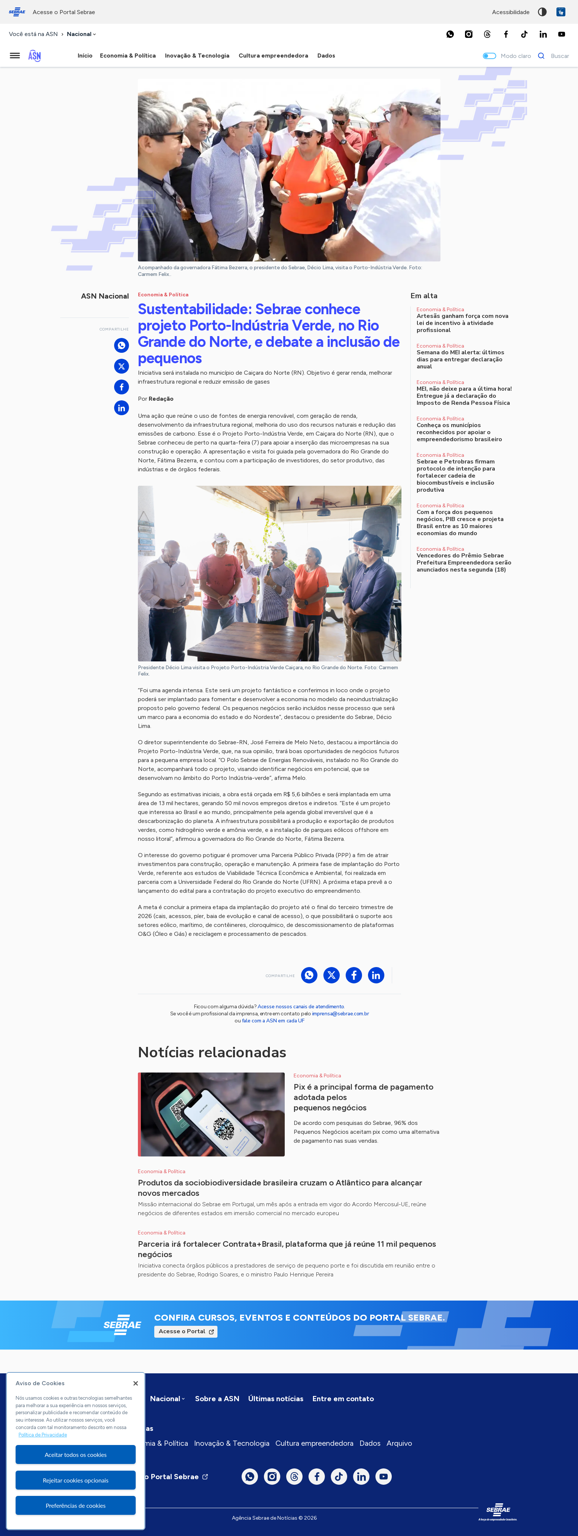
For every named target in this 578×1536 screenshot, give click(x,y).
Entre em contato (343, 1398)
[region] (75, 1451)
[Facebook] (505, 34)
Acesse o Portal (182, 1331)
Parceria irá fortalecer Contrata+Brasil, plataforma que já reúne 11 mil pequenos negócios (287, 1249)
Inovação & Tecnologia (231, 1443)
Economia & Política (155, 1443)
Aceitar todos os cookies (76, 1454)
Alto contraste (542, 12)
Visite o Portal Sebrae (165, 1476)
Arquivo (399, 1443)
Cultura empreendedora (314, 1443)
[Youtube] (561, 34)
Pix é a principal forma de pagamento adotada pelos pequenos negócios (363, 1097)
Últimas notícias (275, 1398)
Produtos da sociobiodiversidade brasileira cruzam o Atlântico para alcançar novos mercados (280, 1188)
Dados (370, 1443)
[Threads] (487, 34)
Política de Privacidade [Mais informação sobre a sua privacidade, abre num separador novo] (43, 1435)
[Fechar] (135, 1383)
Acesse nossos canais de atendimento (301, 1006)
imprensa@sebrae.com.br (340, 1013)
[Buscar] (551, 55)
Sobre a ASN (217, 1398)
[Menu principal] (15, 56)
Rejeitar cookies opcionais (76, 1480)
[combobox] (82, 34)
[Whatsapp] (450, 34)
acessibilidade (511, 12)
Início (85, 55)
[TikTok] (524, 34)
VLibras (561, 12)
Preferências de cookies (76, 1505)
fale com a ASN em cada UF (273, 1020)
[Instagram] (468, 34)
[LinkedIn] (543, 34)
